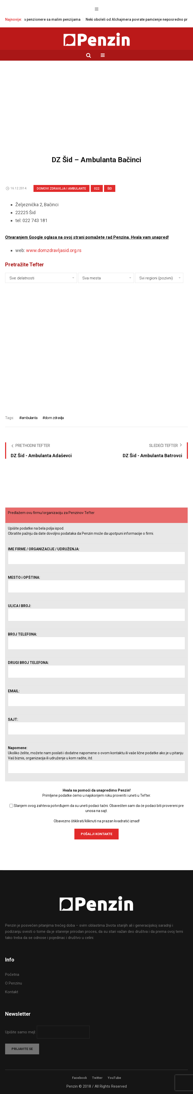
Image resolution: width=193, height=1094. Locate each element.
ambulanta (29, 417)
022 (96, 188)
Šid (109, 188)
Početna (12, 974)
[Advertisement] (96, 112)
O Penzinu (13, 983)
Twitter (97, 1078)
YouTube (114, 1078)
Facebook (79, 1078)
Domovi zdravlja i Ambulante (61, 188)
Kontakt (11, 992)
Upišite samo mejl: (21, 1032)
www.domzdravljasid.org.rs (54, 250)
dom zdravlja (54, 417)
